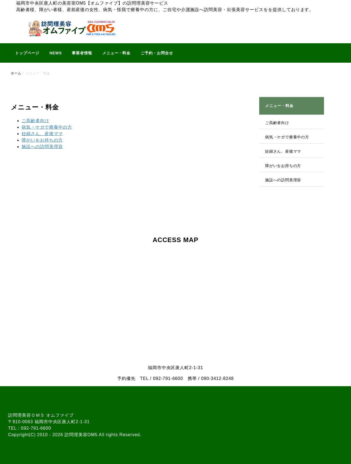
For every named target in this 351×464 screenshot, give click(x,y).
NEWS (55, 53)
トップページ (27, 53)
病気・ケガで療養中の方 (47, 127)
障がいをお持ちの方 (42, 140)
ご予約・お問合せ (157, 53)
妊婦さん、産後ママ (42, 133)
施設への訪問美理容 (42, 146)
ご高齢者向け (35, 120)
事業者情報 (82, 53)
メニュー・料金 (116, 53)
